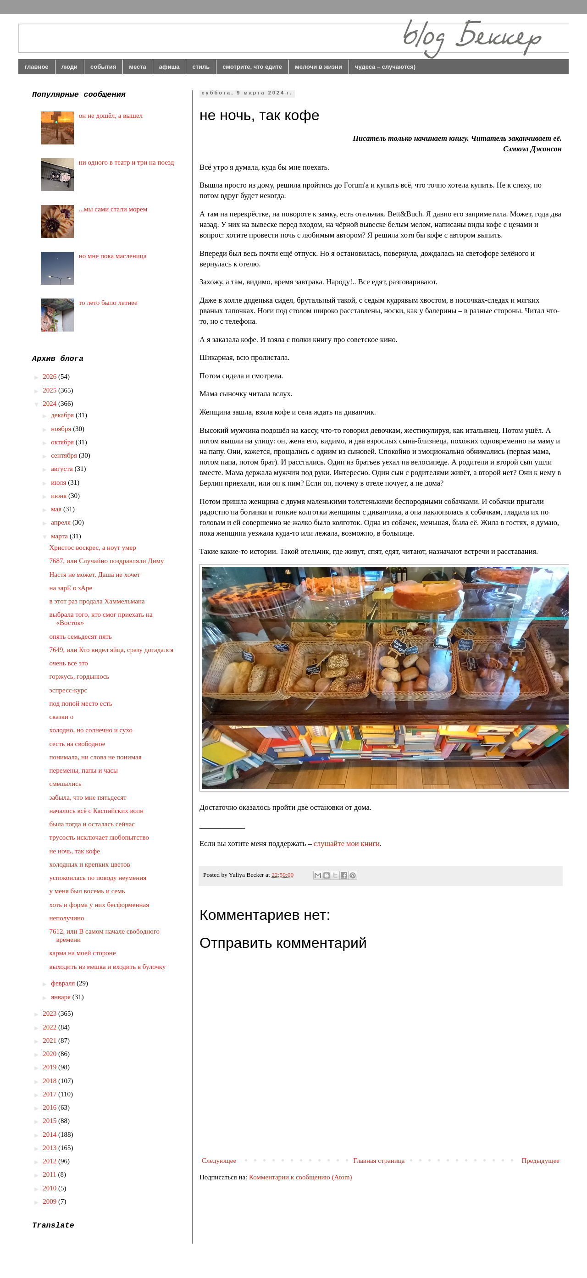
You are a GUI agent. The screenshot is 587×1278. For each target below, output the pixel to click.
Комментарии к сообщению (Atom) (300, 1177)
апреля (61, 522)
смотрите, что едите (252, 66)
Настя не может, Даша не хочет (95, 574)
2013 (50, 1147)
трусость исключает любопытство (100, 837)
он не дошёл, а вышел (111, 115)
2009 (50, 1201)
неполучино (67, 918)
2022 (50, 1027)
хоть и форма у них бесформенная (100, 904)
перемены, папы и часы (84, 770)
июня (59, 495)
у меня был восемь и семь (87, 891)
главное (37, 66)
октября (63, 442)
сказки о (62, 716)
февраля (64, 983)
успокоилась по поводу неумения (98, 877)
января (61, 997)
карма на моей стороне (83, 953)
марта (60, 536)
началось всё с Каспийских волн (97, 810)
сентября (65, 455)
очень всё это (69, 663)
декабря (63, 415)
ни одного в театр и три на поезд (126, 162)
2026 (50, 376)
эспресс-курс (69, 690)
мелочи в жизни (318, 66)
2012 (50, 1161)
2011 (50, 1174)
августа (62, 468)
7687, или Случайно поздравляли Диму (107, 560)
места (137, 66)
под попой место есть (81, 703)
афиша (169, 66)
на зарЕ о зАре (71, 588)
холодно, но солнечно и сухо (91, 730)
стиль (201, 66)
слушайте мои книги (347, 843)
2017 (50, 1094)
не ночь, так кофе (75, 851)
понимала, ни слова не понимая (96, 757)
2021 (50, 1040)
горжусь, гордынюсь (80, 676)
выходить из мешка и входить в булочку (108, 966)
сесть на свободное (77, 743)
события (103, 66)
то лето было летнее (108, 302)
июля (59, 482)
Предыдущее (541, 1160)
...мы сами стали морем (113, 209)
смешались (66, 783)
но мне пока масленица (113, 256)
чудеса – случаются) (385, 66)
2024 (50, 403)
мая (57, 509)
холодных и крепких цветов (90, 864)
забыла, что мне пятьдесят (88, 797)
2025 (50, 390)
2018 (50, 1080)
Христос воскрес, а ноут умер (93, 547)
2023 (50, 1013)
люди (69, 66)
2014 (50, 1134)
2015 (50, 1120)
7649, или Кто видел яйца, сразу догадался (112, 649)
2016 (50, 1107)
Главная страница (378, 1160)
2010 (50, 1188)
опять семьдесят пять (81, 636)
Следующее (219, 1160)
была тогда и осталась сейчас (92, 824)
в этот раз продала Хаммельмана (97, 601)
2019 (50, 1067)
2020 (50, 1053)
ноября (62, 428)
